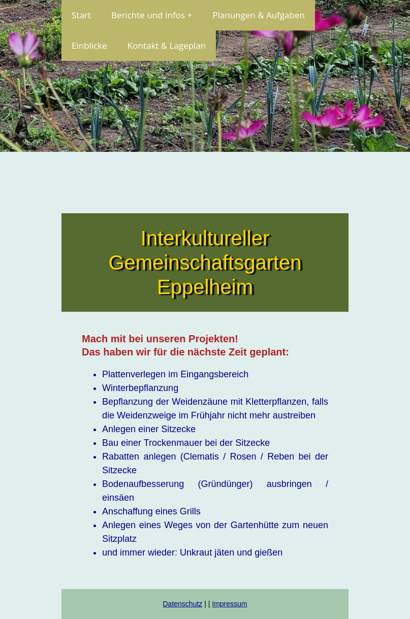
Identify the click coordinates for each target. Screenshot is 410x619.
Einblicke (89, 45)
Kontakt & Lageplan (167, 45)
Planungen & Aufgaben (258, 15)
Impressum (229, 604)
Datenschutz (182, 604)
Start (81, 15)
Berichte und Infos (148, 15)
